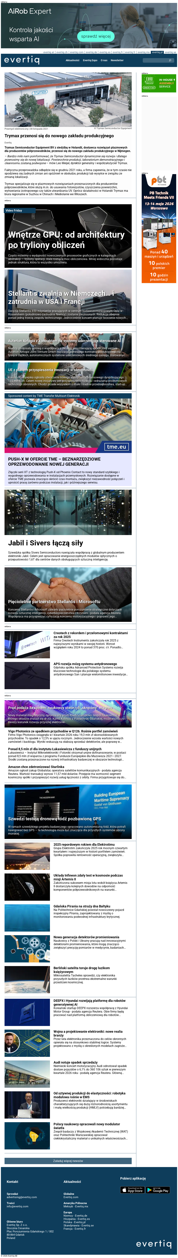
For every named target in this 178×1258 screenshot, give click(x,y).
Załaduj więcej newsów (68, 1161)
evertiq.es (105, 52)
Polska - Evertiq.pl (75, 1222)
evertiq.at (48, 52)
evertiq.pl (157, 52)
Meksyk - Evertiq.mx (76, 1206)
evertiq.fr (130, 52)
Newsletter (117, 60)
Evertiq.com (71, 1197)
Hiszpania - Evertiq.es (77, 1219)
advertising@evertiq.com (22, 1197)
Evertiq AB (21, 60)
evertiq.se (170, 52)
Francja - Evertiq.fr (75, 1228)
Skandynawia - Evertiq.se (79, 1225)
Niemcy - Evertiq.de (75, 1215)
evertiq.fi (118, 52)
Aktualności (72, 60)
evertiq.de (91, 52)
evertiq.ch (62, 52)
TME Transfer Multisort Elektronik (58, 396)
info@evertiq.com (17, 1206)
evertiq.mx (144, 52)
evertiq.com (76, 52)
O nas (104, 60)
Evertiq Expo (90, 60)
